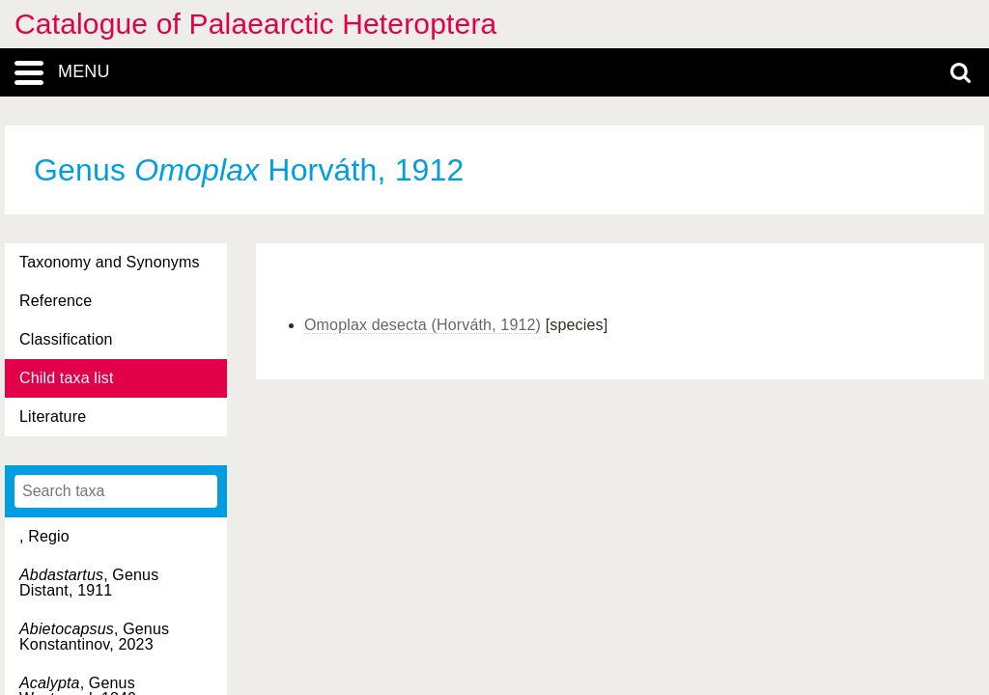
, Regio (44, 536)
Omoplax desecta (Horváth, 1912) (422, 325)
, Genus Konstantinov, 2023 (94, 637)
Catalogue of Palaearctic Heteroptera (255, 24)
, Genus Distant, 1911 (88, 582)
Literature (52, 416)
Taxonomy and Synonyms (109, 262)
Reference (55, 300)
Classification (66, 339)
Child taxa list (66, 378)
